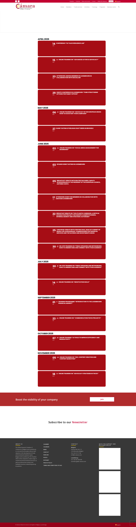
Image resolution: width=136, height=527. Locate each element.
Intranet (111, 1)
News (45, 449)
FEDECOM (46, 455)
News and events (86, 1)
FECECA (45, 457)
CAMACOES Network (102, 1)
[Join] (102, 399)
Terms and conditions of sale (52, 465)
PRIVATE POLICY (47, 463)
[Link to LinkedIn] (16, 1)
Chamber (72, 1)
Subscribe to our (68, 422)
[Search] (118, 6)
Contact (94, 1)
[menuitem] (72, 1)
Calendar (78, 1)
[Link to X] (19, 1)
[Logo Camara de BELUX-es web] (26, 7)
